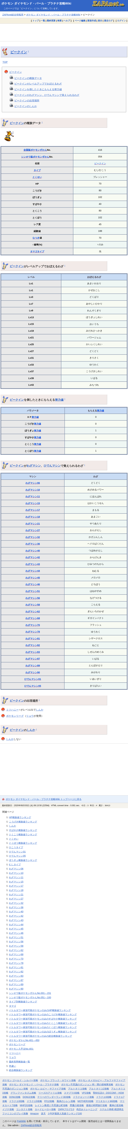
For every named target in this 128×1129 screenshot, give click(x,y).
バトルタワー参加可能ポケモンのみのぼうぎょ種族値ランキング (43, 1031)
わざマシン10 (33, 489)
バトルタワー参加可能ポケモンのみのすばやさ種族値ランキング (43, 1018)
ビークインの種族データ (28, 78)
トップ (35, 20)
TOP (5, 62)
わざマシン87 (33, 658)
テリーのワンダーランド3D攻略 (54, 1097)
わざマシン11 (33, 496)
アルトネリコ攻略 (77, 1088)
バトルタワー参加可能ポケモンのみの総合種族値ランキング (40, 1036)
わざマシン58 (33, 604)
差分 (100, 20)
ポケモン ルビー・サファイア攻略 (48, 1088)
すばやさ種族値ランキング (23, 830)
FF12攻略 (49, 1101)
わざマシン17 (33, 510)
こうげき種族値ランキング (23, 821)
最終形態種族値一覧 (19, 1061)
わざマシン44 (33, 571)
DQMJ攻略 (14, 1097)
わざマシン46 (33, 584)
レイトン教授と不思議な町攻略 (51, 1105)
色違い (12, 1066)
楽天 (43, 1113)
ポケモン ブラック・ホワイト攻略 (58, 1080)
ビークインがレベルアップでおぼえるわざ (38, 83)
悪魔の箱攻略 (77, 1105)
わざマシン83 (33, 652)
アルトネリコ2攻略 (99, 1088)
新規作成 (91, 20)
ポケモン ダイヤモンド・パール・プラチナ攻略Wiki (36, 3)
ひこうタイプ (16, 847)
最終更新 (51, 20)
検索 (59, 20)
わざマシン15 (33, 503)
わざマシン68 (33, 618)
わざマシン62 (33, 611)
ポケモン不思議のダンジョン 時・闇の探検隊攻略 (87, 1084)
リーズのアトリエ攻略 (50, 1092)
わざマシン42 (33, 557)
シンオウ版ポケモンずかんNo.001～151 (30, 993)
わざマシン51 (33, 591)
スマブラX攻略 (72, 1092)
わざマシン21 (33, 523)
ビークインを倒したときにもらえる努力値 (38, 89)
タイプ (37, 170)
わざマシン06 (33, 483)
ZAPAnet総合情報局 (12, 14)
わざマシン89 (33, 665)
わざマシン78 (33, 631)
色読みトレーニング (86, 1109)
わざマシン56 (33, 598)
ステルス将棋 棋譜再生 (112, 1109)
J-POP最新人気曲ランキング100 (65, 1113)
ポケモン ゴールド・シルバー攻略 (20, 1080)
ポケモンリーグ (15, 715)
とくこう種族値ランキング (23, 834)
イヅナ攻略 (8, 1109)
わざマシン (34, 465)
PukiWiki (21, 1121)
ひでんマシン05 (32, 686)
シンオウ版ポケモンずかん (35, 156)
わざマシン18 (33, 516)
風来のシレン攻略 (66, 1101)
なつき (36, 237)
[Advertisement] (64, 32)
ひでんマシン (52, 465)
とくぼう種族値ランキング (23, 843)
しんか (39, 709)
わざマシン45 (33, 577)
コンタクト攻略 (24, 1109)
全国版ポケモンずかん (35, 150)
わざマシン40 (33, 550)
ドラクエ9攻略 (34, 1101)
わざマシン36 (33, 543)
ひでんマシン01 (32, 679)
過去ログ (108, 20)
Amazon (34, 1113)
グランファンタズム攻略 (23, 1092)
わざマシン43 (33, 564)
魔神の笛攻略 (116, 1105)
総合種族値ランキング (20, 1070)
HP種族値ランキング (20, 817)
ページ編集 (80, 20)
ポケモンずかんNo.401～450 (24, 1040)
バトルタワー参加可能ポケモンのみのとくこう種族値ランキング (43, 1023)
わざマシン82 (33, 645)
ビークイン (18, 52)
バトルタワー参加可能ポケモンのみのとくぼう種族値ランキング (43, 1027)
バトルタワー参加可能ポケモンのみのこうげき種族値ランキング (43, 1014)
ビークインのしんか (25, 106)
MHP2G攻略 (26, 1105)
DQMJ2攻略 (29, 1097)
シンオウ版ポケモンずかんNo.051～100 (30, 997)
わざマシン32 (33, 537)
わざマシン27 (33, 530)
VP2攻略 (86, 1092)
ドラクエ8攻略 (16, 1101)
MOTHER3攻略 (86, 1101)
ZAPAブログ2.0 (66, 1109)
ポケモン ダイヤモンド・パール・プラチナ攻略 (34, 1084)
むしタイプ (15, 864)
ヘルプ (67, 20)
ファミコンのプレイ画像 (15, 1113)
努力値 (59, 399)
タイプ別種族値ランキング (23, 1001)
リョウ (30, 715)
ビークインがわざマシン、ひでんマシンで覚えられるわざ (46, 95)
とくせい (37, 177)
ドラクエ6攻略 (104, 1097)
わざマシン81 (33, 638)
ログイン (121, 20)
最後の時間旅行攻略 (96, 1105)
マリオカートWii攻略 (107, 1101)
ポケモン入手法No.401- (21, 1048)
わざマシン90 (33, 672)
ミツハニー (12, 709)
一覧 (43, 20)
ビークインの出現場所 (26, 100)
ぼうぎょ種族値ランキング (23, 860)
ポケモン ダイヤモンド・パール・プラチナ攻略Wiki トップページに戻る (44, 799)
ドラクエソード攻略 (83, 1097)
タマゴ (33, 251)
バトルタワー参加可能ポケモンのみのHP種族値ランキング (40, 1010)
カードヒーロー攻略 (45, 1109)
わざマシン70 (33, 625)
